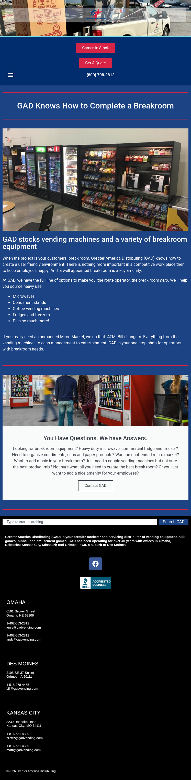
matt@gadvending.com (23, 750)
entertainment (93, 342)
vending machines (19, 342)
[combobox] (80, 522)
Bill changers (129, 336)
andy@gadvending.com (23, 639)
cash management (58, 342)
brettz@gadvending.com (24, 738)
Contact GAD (96, 485)
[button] (10, 75)
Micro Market (72, 336)
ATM (111, 336)
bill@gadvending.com (22, 688)
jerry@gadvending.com (23, 627)
